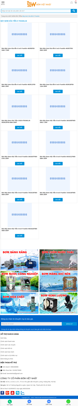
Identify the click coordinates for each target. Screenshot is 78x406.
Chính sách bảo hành (7, 352)
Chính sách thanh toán (8, 341)
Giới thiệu (4, 338)
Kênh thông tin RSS (7, 359)
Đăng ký (69, 324)
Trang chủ (4, 16)
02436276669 (16, 370)
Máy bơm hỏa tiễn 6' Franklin (31, 16)
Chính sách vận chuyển (8, 345)
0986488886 (14, 367)
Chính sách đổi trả (6, 348)
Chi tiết (19, 55)
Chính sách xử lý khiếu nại (9, 355)
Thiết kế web (37, 397)
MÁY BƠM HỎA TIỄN (15, 16)
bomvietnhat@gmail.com (15, 373)
